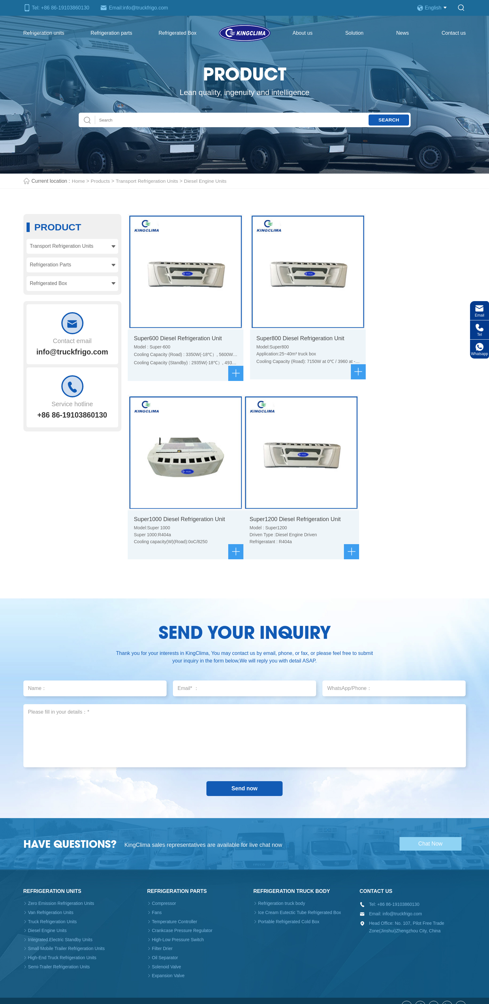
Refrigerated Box (177, 33)
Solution (354, 33)
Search (387, 119)
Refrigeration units (43, 33)
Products (101, 181)
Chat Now (432, 833)
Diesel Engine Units (209, 181)
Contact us (454, 33)
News (402, 33)
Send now (244, 777)
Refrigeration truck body (292, 880)
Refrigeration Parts (51, 265)
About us (303, 33)
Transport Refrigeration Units (149, 181)
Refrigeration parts (111, 33)
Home (78, 181)
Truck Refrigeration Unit (185, 995)
